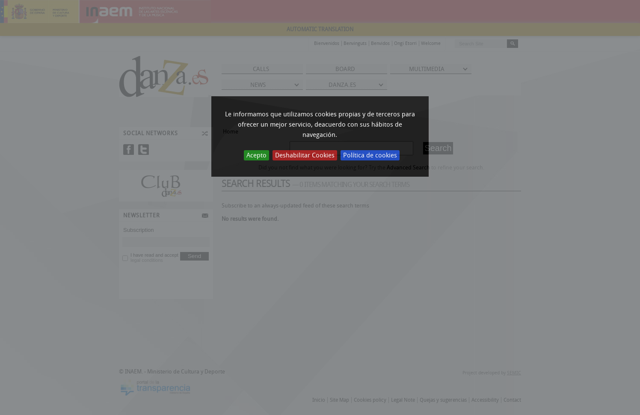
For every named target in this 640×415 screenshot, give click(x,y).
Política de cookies (370, 155)
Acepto (256, 155)
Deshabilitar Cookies (305, 155)
